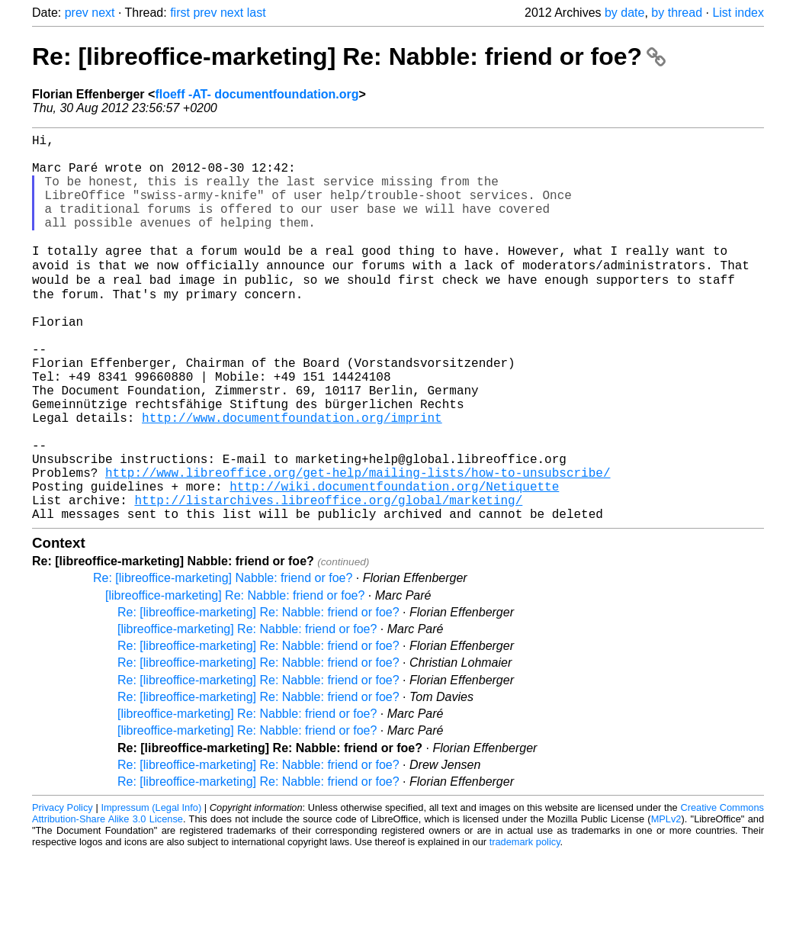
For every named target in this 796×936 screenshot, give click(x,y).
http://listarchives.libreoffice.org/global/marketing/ (328, 579)
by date (624, 12)
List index (738, 12)
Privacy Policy (62, 890)
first (180, 12)
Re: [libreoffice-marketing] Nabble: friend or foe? (222, 660)
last (256, 12)
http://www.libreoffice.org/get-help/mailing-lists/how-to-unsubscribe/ (357, 545)
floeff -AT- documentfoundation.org (256, 94)
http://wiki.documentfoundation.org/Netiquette (394, 562)
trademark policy (524, 924)
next (102, 12)
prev (76, 12)
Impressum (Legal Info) (151, 890)
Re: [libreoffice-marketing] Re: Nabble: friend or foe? (349, 56)
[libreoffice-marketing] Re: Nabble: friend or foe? (234, 677)
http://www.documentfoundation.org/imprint (292, 478)
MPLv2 (666, 901)
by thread (676, 12)
